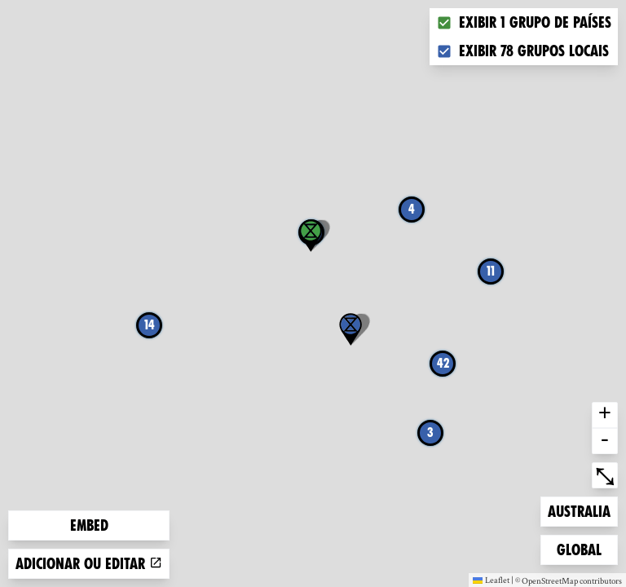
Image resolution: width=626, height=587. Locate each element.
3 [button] (430, 432)
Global (583, 548)
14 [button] (149, 325)
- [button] (604, 441)
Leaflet (491, 579)
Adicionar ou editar (88, 563)
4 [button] (411, 209)
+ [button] (604, 415)
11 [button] (491, 271)
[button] (350, 329)
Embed (89, 525)
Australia (579, 510)
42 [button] (443, 363)
